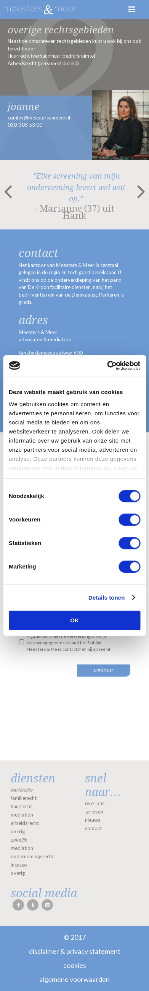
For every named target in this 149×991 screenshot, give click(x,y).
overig (18, 831)
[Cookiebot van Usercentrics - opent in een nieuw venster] (107, 366)
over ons (94, 803)
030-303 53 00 (25, 125)
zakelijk (19, 840)
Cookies (74, 965)
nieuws (92, 820)
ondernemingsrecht (32, 856)
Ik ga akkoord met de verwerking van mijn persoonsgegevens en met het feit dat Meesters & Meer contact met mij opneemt (68, 643)
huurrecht (21, 806)
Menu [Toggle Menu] (132, 9)
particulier (22, 790)
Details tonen (106, 597)
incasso (19, 865)
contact (93, 828)
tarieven (94, 812)
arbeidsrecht (25, 823)
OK (74, 620)
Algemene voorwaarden (74, 979)
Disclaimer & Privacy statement (74, 951)
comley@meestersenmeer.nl (39, 118)
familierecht (24, 798)
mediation (22, 815)
